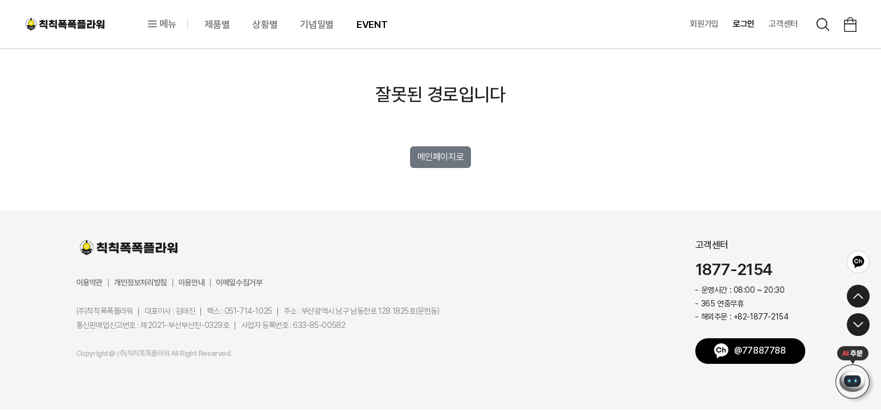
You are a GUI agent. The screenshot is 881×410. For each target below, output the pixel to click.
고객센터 (783, 24)
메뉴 (162, 24)
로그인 (744, 24)
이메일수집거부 (239, 282)
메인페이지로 (440, 156)
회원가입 (704, 24)
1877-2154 (734, 270)
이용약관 (89, 282)
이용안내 (191, 282)
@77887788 (759, 350)
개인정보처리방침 (140, 282)
